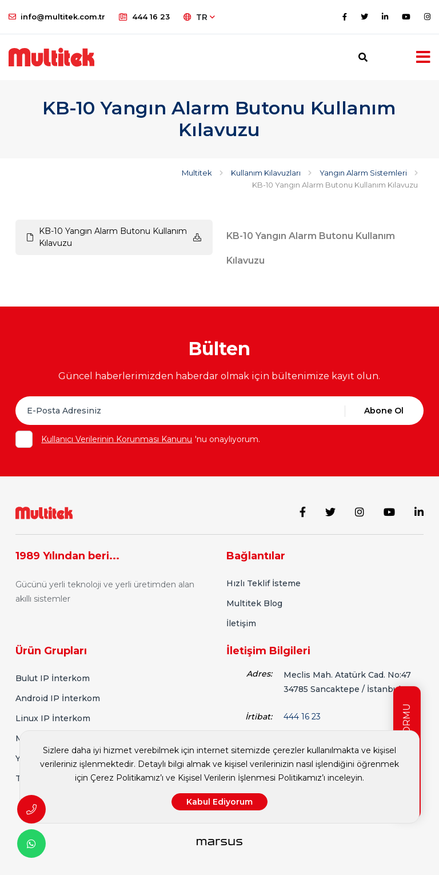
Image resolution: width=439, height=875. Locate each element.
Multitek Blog (254, 603)
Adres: (259, 674)
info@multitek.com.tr (57, 16)
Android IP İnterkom (57, 698)
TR (199, 17)
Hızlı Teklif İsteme (263, 583)
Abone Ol (384, 410)
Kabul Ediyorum (219, 802)
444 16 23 (144, 16)
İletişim (241, 623)
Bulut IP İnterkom (52, 678)
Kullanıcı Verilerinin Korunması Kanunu (116, 439)
